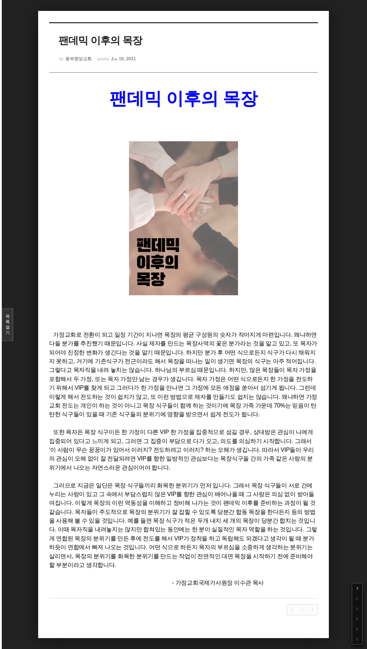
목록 (7, 325)
